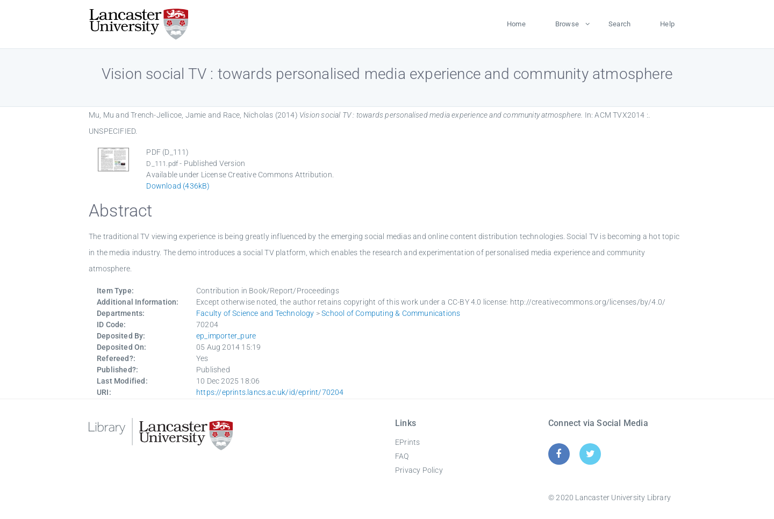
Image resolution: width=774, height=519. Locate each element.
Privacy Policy (419, 470)
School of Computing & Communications (390, 313)
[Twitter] (590, 453)
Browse (567, 24)
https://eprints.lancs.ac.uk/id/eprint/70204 (270, 392)
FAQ (402, 456)
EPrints (407, 442)
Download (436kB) (178, 186)
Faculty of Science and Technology (255, 313)
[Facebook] (559, 453)
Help (667, 24)
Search (619, 24)
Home (516, 24)
